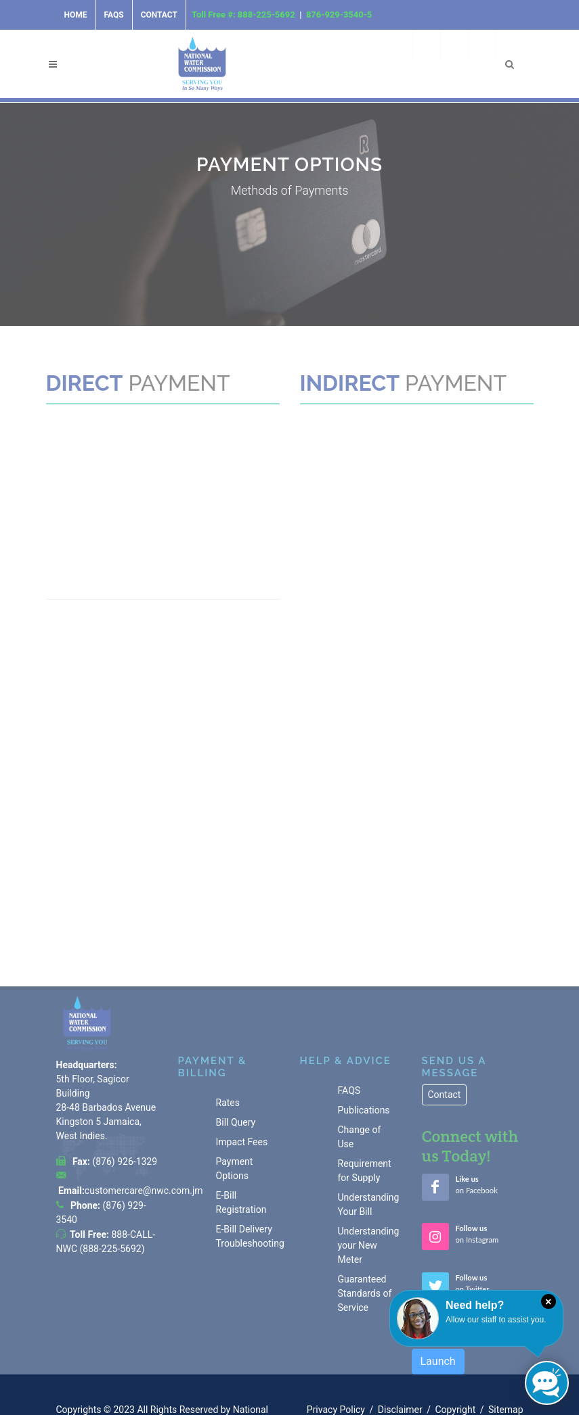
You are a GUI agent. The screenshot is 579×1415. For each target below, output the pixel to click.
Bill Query (236, 1058)
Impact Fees (242, 1078)
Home (75, 15)
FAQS (349, 1027)
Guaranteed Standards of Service (365, 1229)
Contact (159, 15)
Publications (364, 1046)
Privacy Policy (336, 1345)
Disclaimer (400, 1345)
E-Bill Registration (241, 1138)
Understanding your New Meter (369, 1181)
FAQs (114, 15)
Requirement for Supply (364, 1107)
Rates (228, 1039)
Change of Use (359, 1073)
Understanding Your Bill (369, 1140)
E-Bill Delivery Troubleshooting (250, 1172)
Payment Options (234, 1105)
